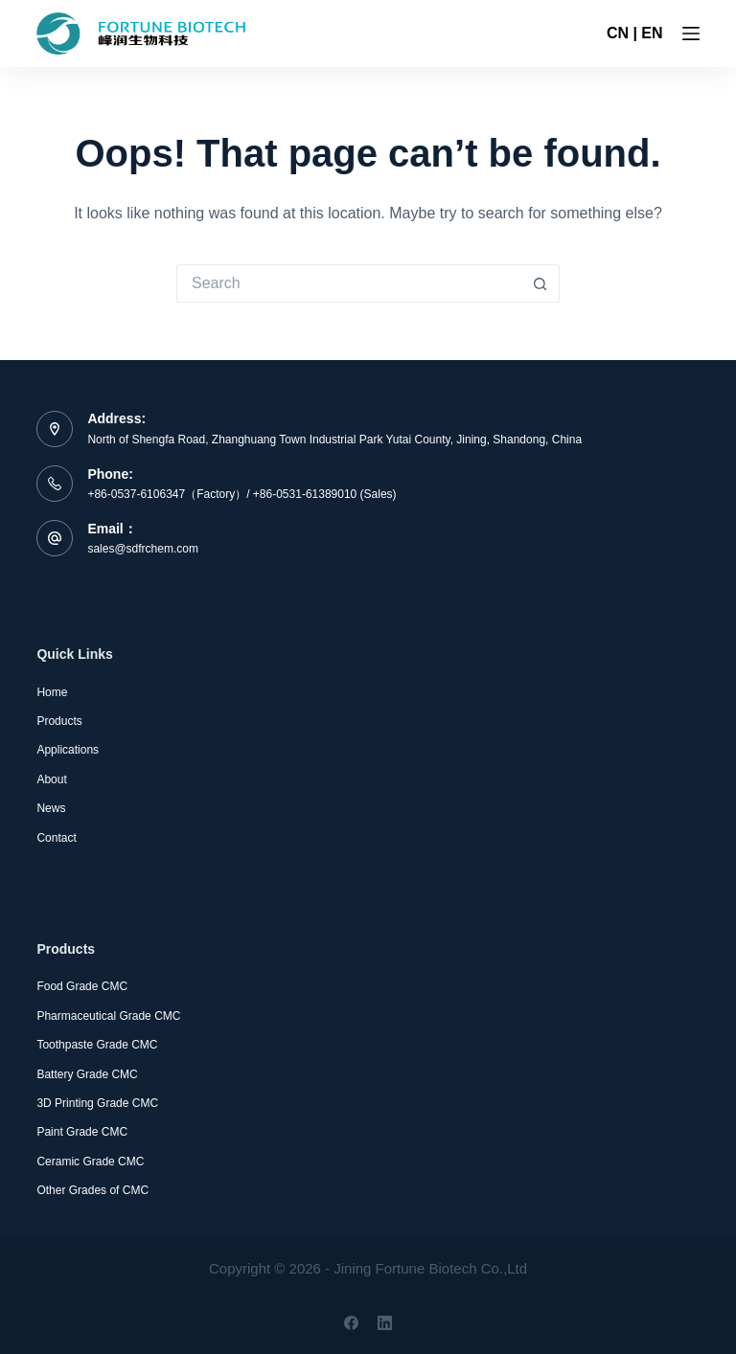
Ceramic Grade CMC (90, 1161)
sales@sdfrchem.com (142, 548)
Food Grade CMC (81, 986)
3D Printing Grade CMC (97, 1103)
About (51, 779)
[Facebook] (351, 1323)
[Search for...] (348, 283)
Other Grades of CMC (92, 1190)
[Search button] (540, 283)
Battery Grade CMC (86, 1074)
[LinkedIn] (385, 1323)
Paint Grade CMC (81, 1132)
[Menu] (691, 33)
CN (618, 33)
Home (51, 692)
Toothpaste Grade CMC (96, 1044)
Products (58, 721)
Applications (67, 749)
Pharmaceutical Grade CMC (108, 1016)
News (50, 808)
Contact (56, 838)
